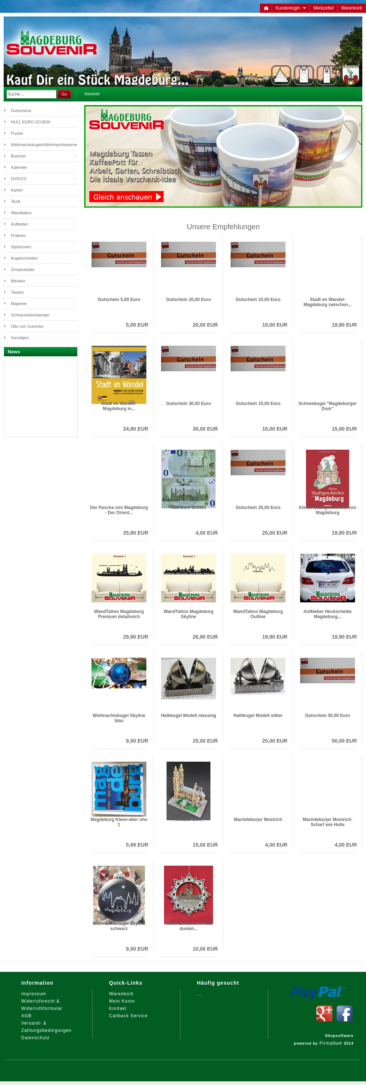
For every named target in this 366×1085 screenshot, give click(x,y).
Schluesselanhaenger (30, 315)
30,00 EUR (205, 429)
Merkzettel (323, 8)
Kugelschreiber (24, 258)
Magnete (19, 303)
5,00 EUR (137, 325)
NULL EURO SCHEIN (30, 122)
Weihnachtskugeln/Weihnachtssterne (44, 144)
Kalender (19, 167)
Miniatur (18, 281)
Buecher (18, 156)
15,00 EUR (274, 429)
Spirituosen (21, 247)
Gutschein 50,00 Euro (327, 715)
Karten (17, 190)
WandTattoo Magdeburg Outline (258, 614)
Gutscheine (21, 110)
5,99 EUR (137, 845)
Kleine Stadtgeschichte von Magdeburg (327, 510)
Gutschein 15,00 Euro (258, 403)
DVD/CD (18, 179)
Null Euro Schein (188, 507)
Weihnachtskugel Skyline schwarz (119, 926)
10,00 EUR (274, 325)
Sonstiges (20, 337)
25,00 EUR (274, 533)
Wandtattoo (21, 213)
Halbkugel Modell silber (258, 715)
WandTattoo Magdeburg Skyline (188, 614)
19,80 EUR (344, 325)
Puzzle (17, 133)
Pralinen (18, 235)
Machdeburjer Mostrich (258, 819)
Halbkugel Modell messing (188, 715)
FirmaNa (329, 1043)
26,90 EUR (205, 637)
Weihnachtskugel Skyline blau (119, 718)
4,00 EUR (206, 533)
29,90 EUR (135, 637)
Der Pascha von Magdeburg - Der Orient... (119, 510)
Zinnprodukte (22, 269)
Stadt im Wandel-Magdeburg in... (119, 406)
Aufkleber (19, 224)
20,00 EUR (205, 325)
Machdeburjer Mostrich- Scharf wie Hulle (327, 822)
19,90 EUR (274, 637)
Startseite (92, 94)
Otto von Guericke (27, 326)
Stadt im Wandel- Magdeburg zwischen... (327, 302)
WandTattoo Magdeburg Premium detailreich (119, 614)
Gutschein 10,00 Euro (258, 299)
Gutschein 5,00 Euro (119, 299)
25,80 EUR (135, 533)
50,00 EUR (344, 741)
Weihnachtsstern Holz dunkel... (188, 926)
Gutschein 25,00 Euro (258, 507)
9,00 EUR (137, 741)
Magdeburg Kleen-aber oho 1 (118, 822)
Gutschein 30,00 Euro (188, 403)
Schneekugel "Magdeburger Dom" (327, 406)
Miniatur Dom (189, 819)
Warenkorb (351, 8)
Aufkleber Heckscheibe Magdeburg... (327, 614)
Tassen (17, 292)
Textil (15, 201)
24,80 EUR (135, 429)
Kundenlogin (291, 8)
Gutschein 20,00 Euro (188, 299)
